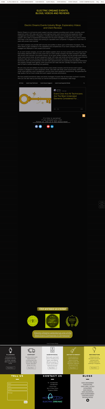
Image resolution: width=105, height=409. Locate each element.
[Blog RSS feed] (83, 115)
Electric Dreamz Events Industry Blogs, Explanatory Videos (53, 25)
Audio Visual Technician (32, 83)
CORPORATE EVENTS (87, 395)
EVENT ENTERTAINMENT (87, 393)
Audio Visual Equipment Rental (62, 83)
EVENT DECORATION (87, 391)
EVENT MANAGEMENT (88, 382)
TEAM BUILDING (87, 384)
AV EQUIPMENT (87, 388)
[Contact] (102, 202)
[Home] (102, 204)
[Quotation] (102, 207)
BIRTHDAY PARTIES (87, 397)
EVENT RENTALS (87, 390)
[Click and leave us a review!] (52, 309)
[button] (26, 2)
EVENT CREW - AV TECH (87, 386)
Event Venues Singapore (46, 83)
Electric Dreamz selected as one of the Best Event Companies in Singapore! (52, 334)
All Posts (21, 83)
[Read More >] (10, 368)
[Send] (26, 402)
